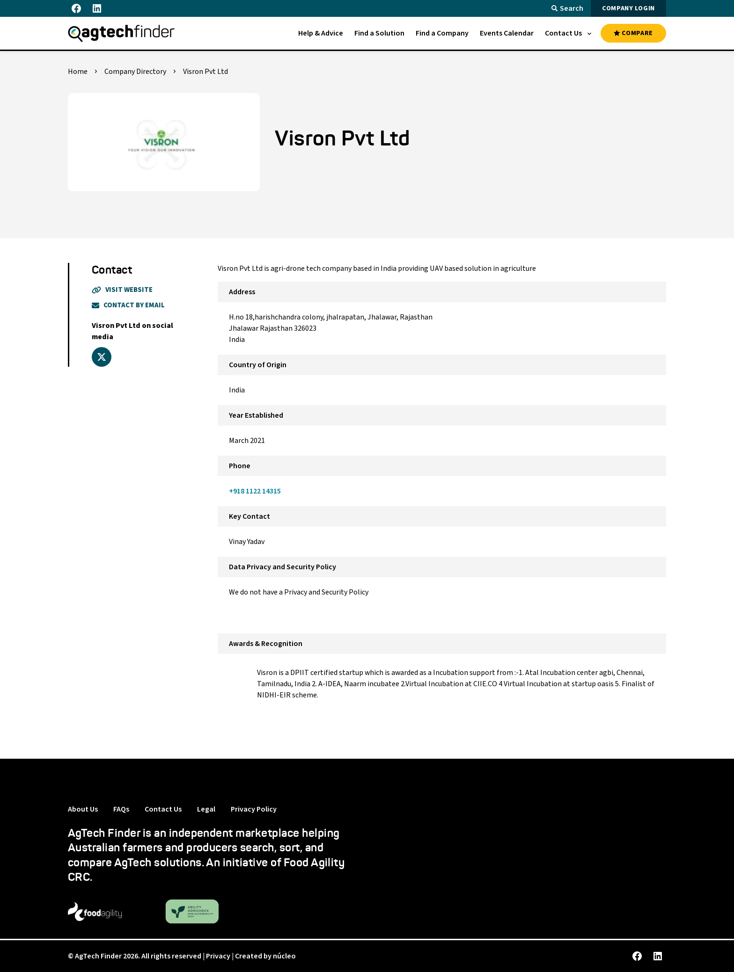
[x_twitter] (101, 357)
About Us (83, 809)
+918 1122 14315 (255, 491)
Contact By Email (128, 305)
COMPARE (633, 33)
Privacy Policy (254, 809)
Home (78, 71)
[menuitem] (320, 33)
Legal (206, 809)
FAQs (121, 809)
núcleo (284, 956)
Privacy (218, 956)
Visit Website (122, 290)
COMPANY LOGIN (628, 8)
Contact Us (163, 809)
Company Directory (135, 71)
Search (567, 8)
